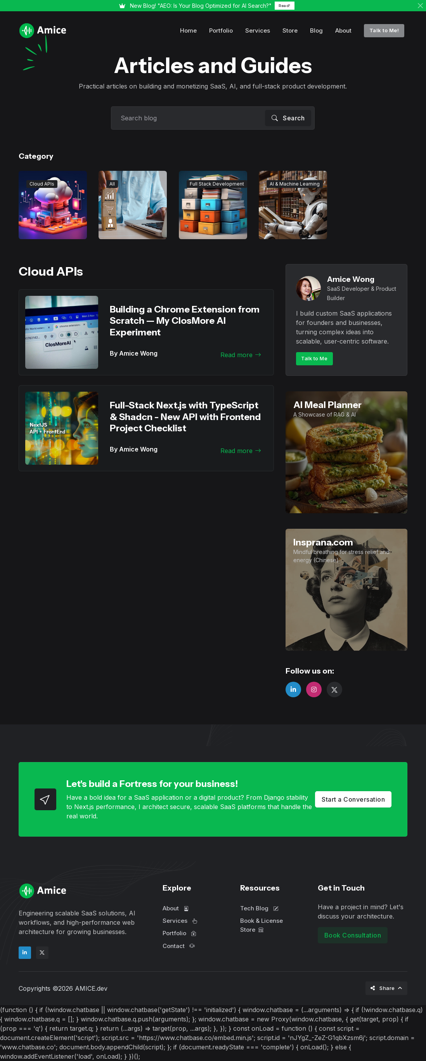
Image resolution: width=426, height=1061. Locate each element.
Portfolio (221, 30)
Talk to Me (314, 358)
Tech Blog (259, 908)
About (343, 30)
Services (257, 30)
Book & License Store (261, 925)
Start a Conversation (353, 799)
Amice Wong (350, 279)
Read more (240, 354)
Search (288, 118)
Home (188, 30)
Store (290, 30)
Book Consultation (352, 935)
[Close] (420, 5)
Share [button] (383, 988)
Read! (285, 5)
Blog (316, 30)
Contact (178, 946)
